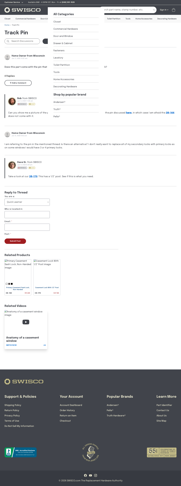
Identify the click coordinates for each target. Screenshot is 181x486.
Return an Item (68, 416)
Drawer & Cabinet (67, 19)
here (129, 113)
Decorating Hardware (166, 19)
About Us (162, 416)
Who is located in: (14, 209)
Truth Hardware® (116, 416)
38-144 (170, 113)
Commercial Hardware (25, 19)
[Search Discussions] (25, 41)
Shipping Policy (13, 405)
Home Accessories (143, 19)
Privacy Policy (12, 416)
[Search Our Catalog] (123, 10)
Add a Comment (18, 83)
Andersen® (113, 405)
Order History (67, 410)
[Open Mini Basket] (174, 10)
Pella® (110, 410)
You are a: (10, 197)
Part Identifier (164, 405)
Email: (8, 222)
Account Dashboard (71, 405)
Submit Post (15, 241)
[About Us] (66, 10)
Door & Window (47, 19)
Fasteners (84, 19)
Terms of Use (12, 421)
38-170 (33, 176)
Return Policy (12, 410)
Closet (7, 19)
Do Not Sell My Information (19, 426)
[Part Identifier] (82, 10)
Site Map (161, 421)
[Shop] (52, 10)
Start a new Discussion (58, 41)
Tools (128, 19)
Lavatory (98, 19)
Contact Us (163, 410)
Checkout (65, 421)
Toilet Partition (113, 19)
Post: (7, 234)
